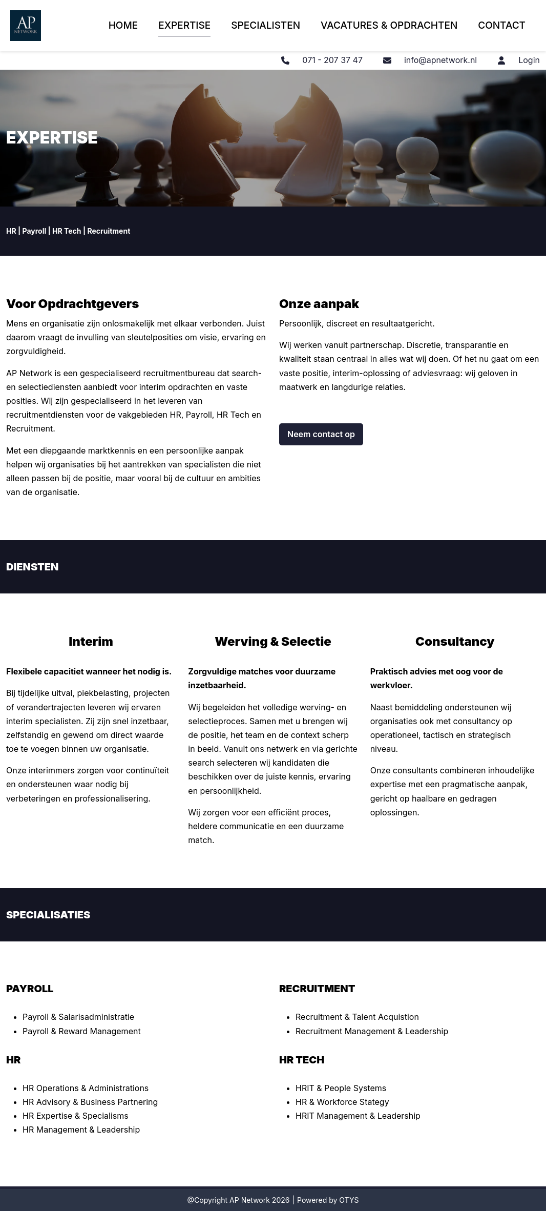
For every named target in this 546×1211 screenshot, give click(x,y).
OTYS (349, 1200)
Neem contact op (321, 434)
